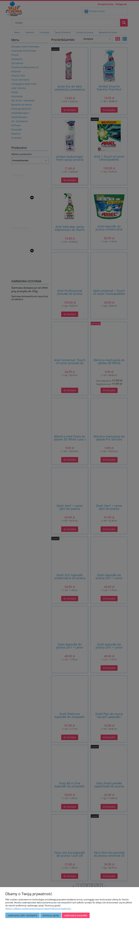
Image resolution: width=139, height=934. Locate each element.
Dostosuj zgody (50, 915)
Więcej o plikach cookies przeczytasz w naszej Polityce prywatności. (38, 908)
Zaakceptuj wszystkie (75, 915)
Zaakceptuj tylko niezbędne (22, 915)
